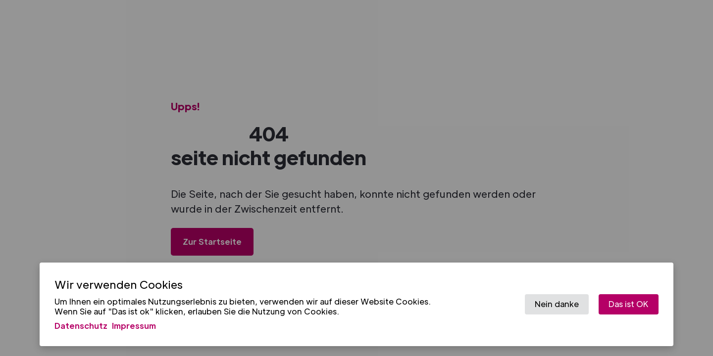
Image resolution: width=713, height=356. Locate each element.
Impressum (134, 325)
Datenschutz (80, 325)
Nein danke (557, 304)
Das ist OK (629, 304)
